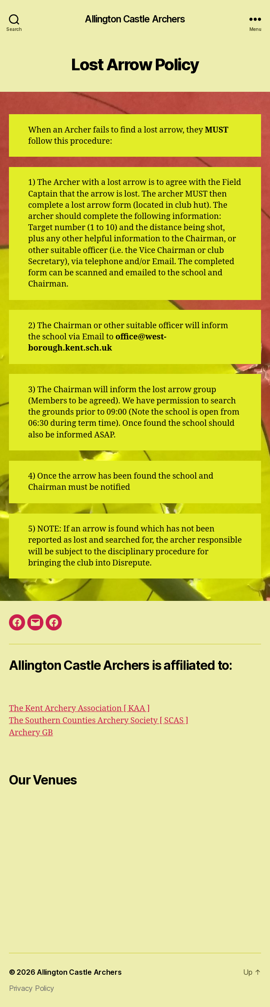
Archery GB (31, 733)
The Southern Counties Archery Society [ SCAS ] (98, 721)
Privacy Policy (31, 988)
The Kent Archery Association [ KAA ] (79, 708)
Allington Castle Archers (135, 19)
